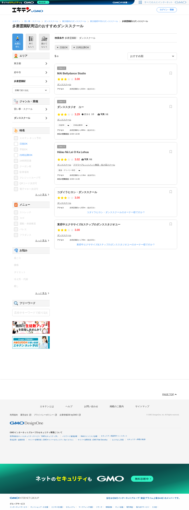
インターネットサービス (18, 507)
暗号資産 (129, 507)
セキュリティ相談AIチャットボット (114, 436)
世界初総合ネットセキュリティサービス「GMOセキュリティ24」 (34, 436)
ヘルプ (68, 406)
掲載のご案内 (117, 406)
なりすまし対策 (118, 440)
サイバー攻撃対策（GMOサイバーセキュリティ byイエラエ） (51, 440)
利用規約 (14, 415)
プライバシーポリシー (45, 415)
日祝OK (61, 125)
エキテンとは (47, 406)
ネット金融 (119, 507)
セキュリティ (70, 507)
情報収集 (109, 507)
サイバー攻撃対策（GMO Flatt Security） (93, 440)
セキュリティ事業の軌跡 (136, 439)
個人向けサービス (142, 507)
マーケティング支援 (86, 507)
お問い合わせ (91, 406)
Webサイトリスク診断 (89, 436)
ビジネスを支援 (57, 507)
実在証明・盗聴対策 (17, 440)
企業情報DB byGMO (70, 415)
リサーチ (99, 507)
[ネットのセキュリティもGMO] (25, 2)
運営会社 (25, 415)
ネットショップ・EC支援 (39, 507)
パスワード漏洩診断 (69, 436)
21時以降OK (78, 125)
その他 (154, 507)
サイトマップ (142, 406)
